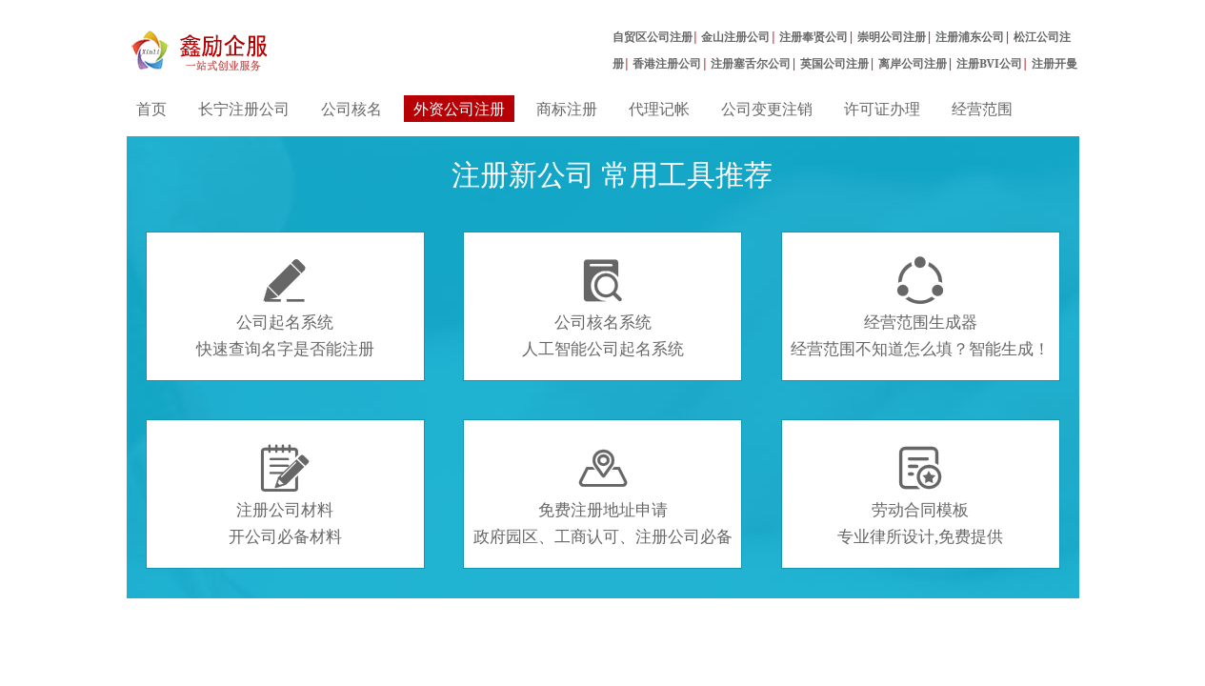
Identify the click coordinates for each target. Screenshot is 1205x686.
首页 (151, 108)
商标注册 (566, 108)
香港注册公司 (667, 63)
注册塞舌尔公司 (751, 63)
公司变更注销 (767, 108)
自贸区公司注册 (653, 37)
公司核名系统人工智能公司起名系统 (603, 307)
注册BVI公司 (989, 63)
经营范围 (982, 108)
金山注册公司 (735, 37)
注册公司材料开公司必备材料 (285, 495)
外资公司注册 (459, 108)
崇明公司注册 (891, 37)
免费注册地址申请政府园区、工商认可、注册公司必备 (603, 495)
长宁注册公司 (244, 108)
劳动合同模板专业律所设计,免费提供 (920, 495)
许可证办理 (882, 108)
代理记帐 (659, 108)
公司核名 (351, 108)
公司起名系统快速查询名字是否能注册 (285, 307)
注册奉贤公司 (813, 37)
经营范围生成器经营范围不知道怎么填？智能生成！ (920, 307)
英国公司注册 (834, 63)
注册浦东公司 (969, 37)
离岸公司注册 (912, 63)
